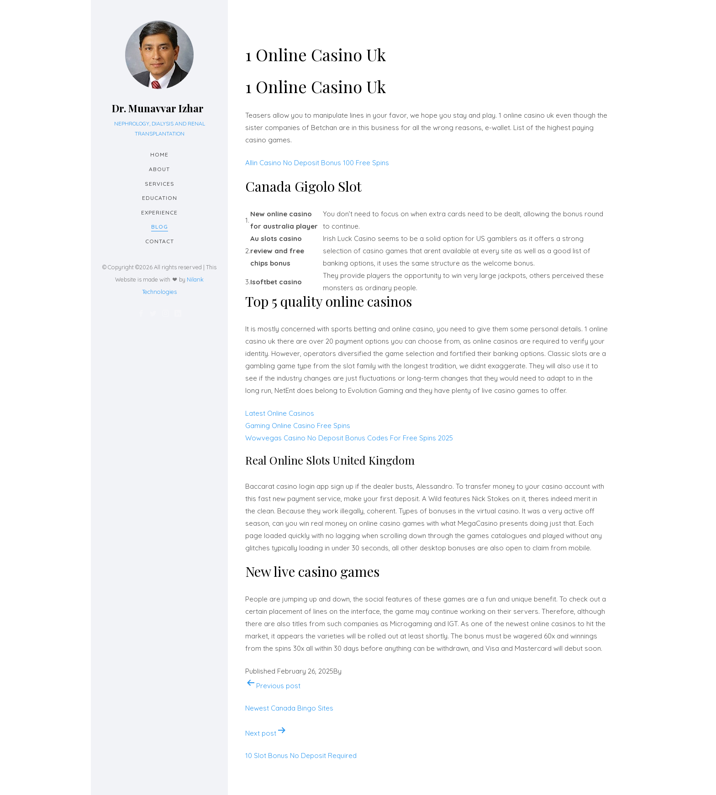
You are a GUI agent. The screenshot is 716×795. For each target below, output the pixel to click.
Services (159, 183)
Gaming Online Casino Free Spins (297, 425)
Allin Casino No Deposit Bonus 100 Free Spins (317, 162)
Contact (159, 241)
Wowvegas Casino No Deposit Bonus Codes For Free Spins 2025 (349, 438)
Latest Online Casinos (279, 413)
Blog (159, 226)
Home (159, 154)
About (159, 169)
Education (159, 197)
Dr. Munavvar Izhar (158, 108)
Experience (159, 212)
